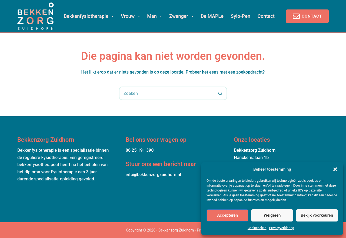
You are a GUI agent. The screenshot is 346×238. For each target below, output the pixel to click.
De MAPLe (212, 16)
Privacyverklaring (281, 228)
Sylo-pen (241, 16)
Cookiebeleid (257, 228)
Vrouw (131, 16)
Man (155, 16)
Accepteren (227, 215)
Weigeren (272, 215)
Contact (266, 16)
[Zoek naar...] (166, 93)
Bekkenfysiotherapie (90, 16)
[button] (335, 169)
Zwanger (182, 16)
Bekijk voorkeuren (317, 215)
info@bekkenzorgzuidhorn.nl (153, 174)
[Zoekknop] (220, 93)
